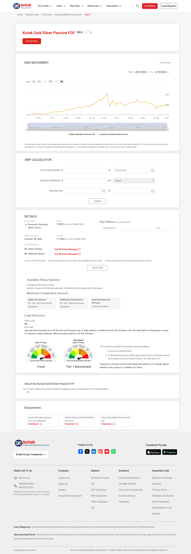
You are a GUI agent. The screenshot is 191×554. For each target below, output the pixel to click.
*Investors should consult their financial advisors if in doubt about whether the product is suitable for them (134, 366)
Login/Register (168, 6)
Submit (97, 201)
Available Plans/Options (43, 280)
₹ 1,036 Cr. (71, 239)
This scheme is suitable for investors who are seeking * (125, 346)
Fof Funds (47, 14)
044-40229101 (26, 487)
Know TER (97, 267)
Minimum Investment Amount (47, 293)
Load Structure (34, 315)
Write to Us (24, 477)
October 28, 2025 (33, 239)
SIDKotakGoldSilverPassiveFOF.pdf (116, 419)
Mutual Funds (32, 14)
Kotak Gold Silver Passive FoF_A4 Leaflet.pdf (39, 419)
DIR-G (80, 32)
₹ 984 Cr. (70, 224)
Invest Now (150, 6)
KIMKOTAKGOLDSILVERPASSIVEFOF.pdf (79, 419)
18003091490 (25, 483)
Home (20, 14)
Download (35, 424)
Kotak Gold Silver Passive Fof (68, 14)
